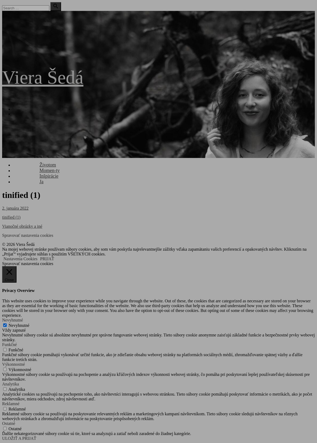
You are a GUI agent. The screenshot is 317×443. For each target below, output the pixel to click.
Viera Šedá (42, 77)
